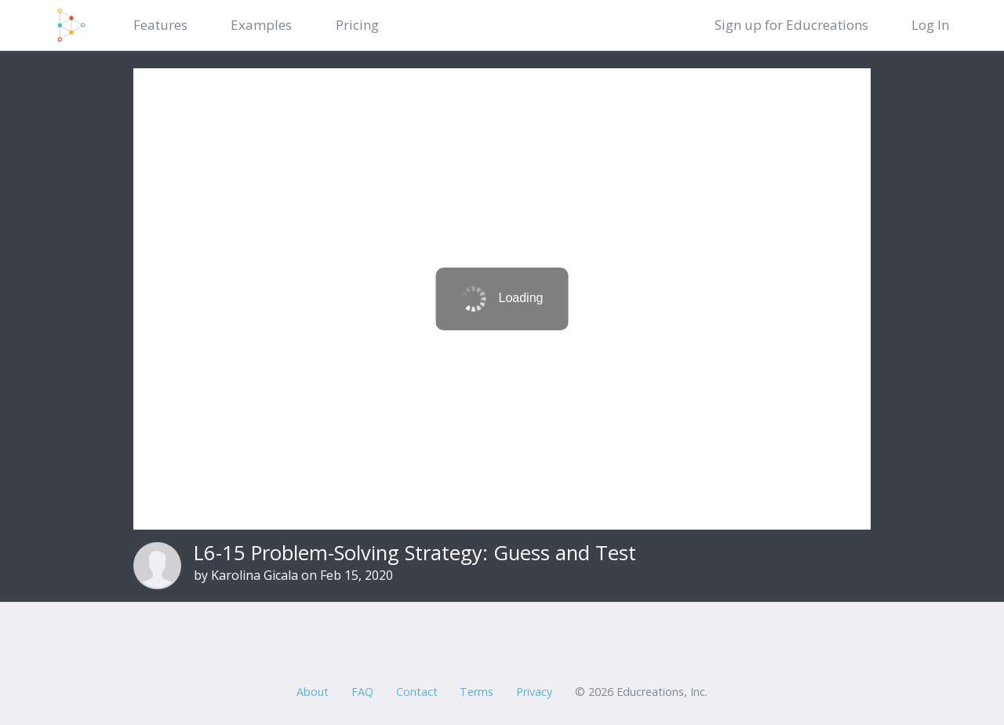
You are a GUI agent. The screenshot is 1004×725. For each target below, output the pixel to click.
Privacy (534, 691)
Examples (261, 25)
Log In (930, 25)
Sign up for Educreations (791, 25)
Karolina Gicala (254, 575)
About (312, 691)
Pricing (357, 25)
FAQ (362, 691)
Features (160, 25)
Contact (417, 691)
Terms (476, 691)
